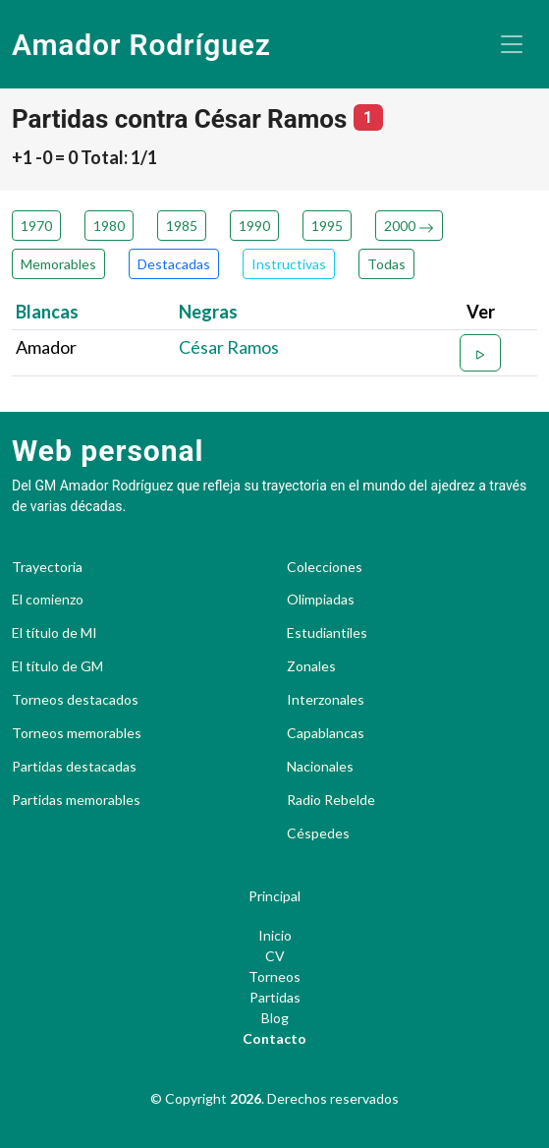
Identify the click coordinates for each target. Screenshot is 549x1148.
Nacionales (320, 767)
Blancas (47, 311)
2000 (409, 225)
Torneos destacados (75, 700)
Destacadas (173, 264)
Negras (208, 311)
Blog (275, 1017)
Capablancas (325, 733)
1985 (181, 225)
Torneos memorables (76, 733)
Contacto (274, 1038)
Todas (386, 264)
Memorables (58, 264)
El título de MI (54, 633)
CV (275, 955)
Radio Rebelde (331, 800)
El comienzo (47, 599)
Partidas (275, 997)
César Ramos (229, 347)
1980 (109, 225)
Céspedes (318, 833)
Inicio (275, 935)
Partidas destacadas (74, 767)
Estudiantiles (327, 633)
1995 (327, 225)
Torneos (274, 976)
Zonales (311, 666)
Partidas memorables (76, 800)
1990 (254, 225)
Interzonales (325, 700)
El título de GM (57, 666)
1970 (36, 225)
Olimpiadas (321, 599)
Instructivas (288, 264)
